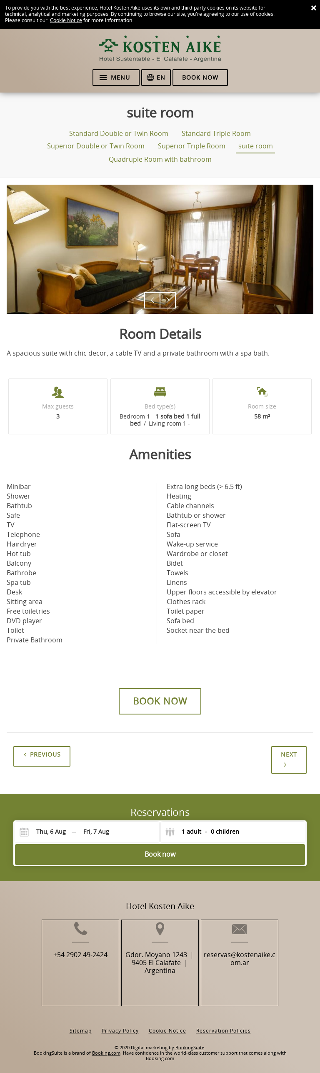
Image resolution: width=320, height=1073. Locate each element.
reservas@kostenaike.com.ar (249, 971)
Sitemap (81, 1024)
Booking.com (106, 1047)
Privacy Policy (120, 1024)
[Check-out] (96, 832)
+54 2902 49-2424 (71, 967)
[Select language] (156, 77)
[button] (152, 300)
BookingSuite (189, 1041)
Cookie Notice (66, 20)
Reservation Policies (223, 1024)
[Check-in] (44, 832)
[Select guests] (202, 832)
